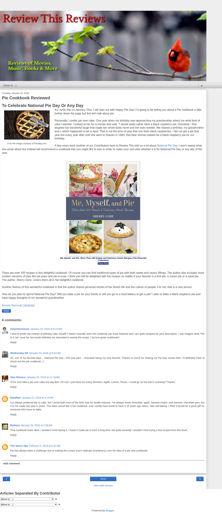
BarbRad (15, 397)
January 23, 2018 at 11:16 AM (43, 377)
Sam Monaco (18, 377)
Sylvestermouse (19, 329)
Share (6, 311)
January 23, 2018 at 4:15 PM (37, 397)
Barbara (15, 425)
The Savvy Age (19, 445)
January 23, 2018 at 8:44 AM (45, 353)
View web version (103, 485)
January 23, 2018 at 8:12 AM (46, 329)
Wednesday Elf (19, 353)
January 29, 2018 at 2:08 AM (36, 425)
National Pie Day (167, 145)
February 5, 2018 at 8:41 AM (44, 445)
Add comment (11, 463)
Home (103, 479)
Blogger (110, 510)
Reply (13, 342)
